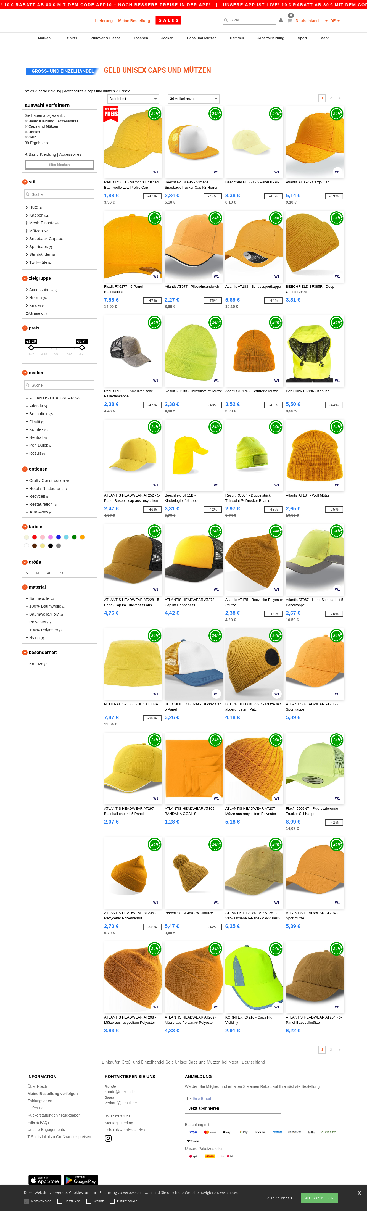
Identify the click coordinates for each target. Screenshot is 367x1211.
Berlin (33, 1182)
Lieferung (104, 21)
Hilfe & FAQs (39, 1111)
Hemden (237, 38)
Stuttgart (153, 1182)
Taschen (141, 38)
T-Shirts (70, 38)
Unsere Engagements (46, 1118)
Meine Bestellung (134, 21)
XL (49, 561)
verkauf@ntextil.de (121, 1091)
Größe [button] (35, 550)
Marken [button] (37, 361)
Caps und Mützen (202, 38)
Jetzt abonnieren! (205, 1096)
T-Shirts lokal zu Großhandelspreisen (59, 1125)
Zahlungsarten (40, 1089)
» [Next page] (340, 86)
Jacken (167, 38)
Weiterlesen (229, 1193)
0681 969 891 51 (119, 1104)
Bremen (191, 1182)
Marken (44, 38)
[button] (281, 21)
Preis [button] (34, 316)
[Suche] (248, 20)
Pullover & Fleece (105, 38)
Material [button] (37, 575)
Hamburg (49, 1182)
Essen (116, 1182)
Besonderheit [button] (43, 641)
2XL (62, 561)
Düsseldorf (172, 1182)
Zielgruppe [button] (40, 266)
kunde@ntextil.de (120, 1080)
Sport (302, 38)
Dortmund (133, 1182)
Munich (66, 1182)
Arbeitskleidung (270, 38)
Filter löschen (59, 153)
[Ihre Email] (214, 1087)
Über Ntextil (38, 1075)
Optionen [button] (38, 457)
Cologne (82, 1182)
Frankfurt (100, 1182)
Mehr (324, 38)
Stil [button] (32, 170)
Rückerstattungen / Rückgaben (54, 1103)
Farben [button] (36, 515)
